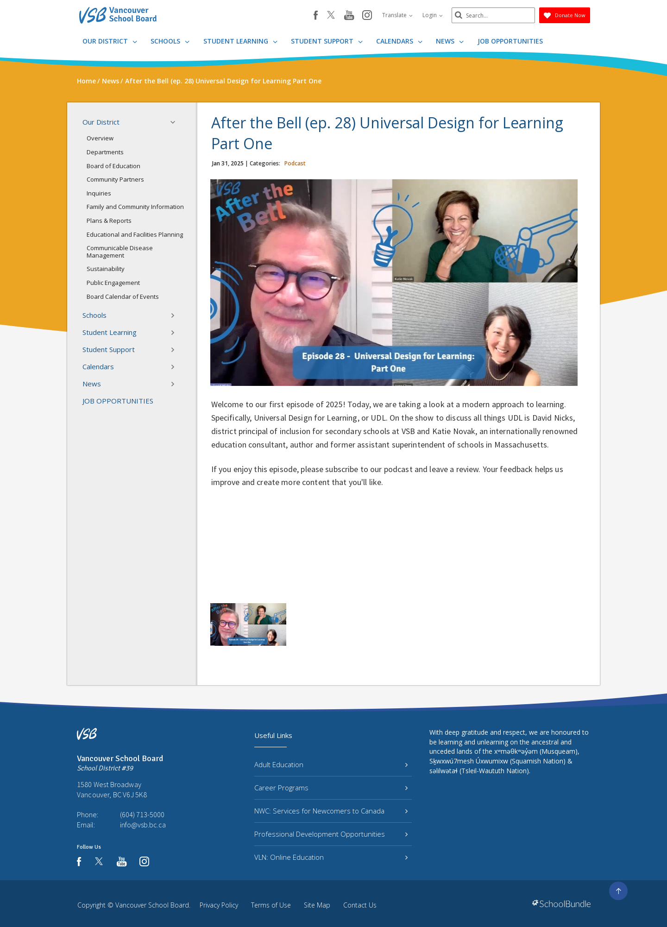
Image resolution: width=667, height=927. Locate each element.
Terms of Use (271, 905)
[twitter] (331, 15)
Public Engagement (113, 282)
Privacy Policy (219, 905)
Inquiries (99, 193)
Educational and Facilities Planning (135, 234)
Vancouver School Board (152, 905)
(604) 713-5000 (142, 814)
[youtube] (349, 15)
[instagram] (367, 15)
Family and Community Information (135, 206)
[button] (175, 122)
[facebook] (316, 15)
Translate (397, 15)
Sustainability (106, 269)
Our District (109, 41)
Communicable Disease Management (120, 251)
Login (432, 15)
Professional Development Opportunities (331, 834)
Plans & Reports (109, 220)
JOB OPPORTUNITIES (510, 41)
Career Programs (331, 787)
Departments (105, 152)
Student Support (327, 41)
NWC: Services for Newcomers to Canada (331, 810)
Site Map (317, 905)
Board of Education (113, 166)
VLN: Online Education (331, 857)
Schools (170, 41)
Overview (100, 138)
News (450, 41)
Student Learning (240, 41)
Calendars (399, 41)
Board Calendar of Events (123, 296)
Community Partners (115, 179)
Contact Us (360, 905)
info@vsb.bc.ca (143, 824)
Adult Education (331, 764)
